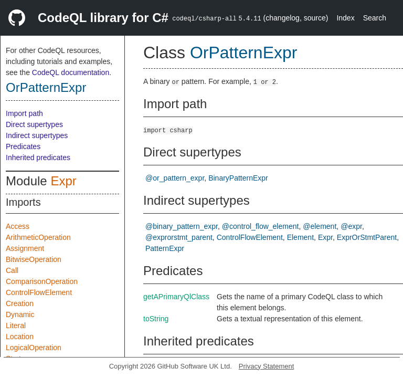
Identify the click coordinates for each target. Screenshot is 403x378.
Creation (20, 303)
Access (17, 226)
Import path (24, 113)
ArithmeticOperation (38, 237)
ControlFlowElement (39, 292)
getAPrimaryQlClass (176, 296)
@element (319, 226)
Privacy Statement (266, 366)
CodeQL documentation (70, 72)
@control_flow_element (260, 226)
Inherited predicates (38, 157)
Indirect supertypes (37, 135)
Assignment (25, 248)
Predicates (23, 146)
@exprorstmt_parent (179, 237)
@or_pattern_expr (174, 178)
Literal (16, 325)
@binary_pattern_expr (181, 226)
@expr (351, 226)
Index (345, 18)
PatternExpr (164, 248)
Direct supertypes (34, 124)
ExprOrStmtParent (367, 237)
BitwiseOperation (33, 259)
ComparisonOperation (42, 281)
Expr (63, 181)
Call (12, 270)
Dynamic (20, 314)
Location (20, 336)
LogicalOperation (33, 347)
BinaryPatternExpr (238, 178)
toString (155, 318)
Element (300, 237)
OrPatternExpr (46, 87)
